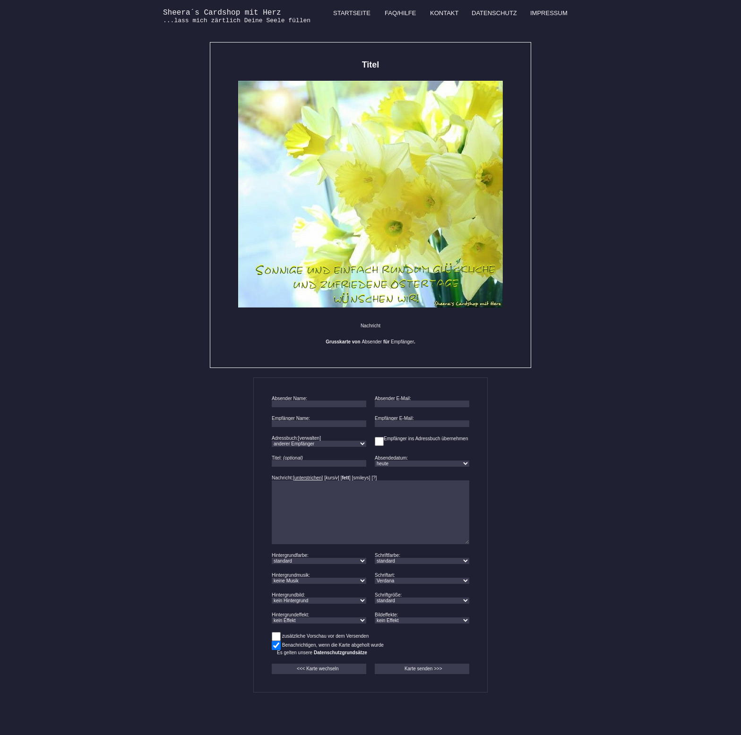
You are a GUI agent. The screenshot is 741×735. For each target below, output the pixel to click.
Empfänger (402, 341)
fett (345, 477)
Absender (372, 341)
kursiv (332, 477)
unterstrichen (308, 477)
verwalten (309, 438)
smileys (361, 477)
